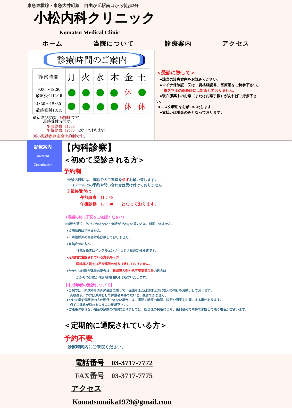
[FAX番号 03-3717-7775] (114, 375)
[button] (114, 44)
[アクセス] (86, 388)
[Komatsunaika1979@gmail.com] (122, 401)
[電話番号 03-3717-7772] (114, 363)
